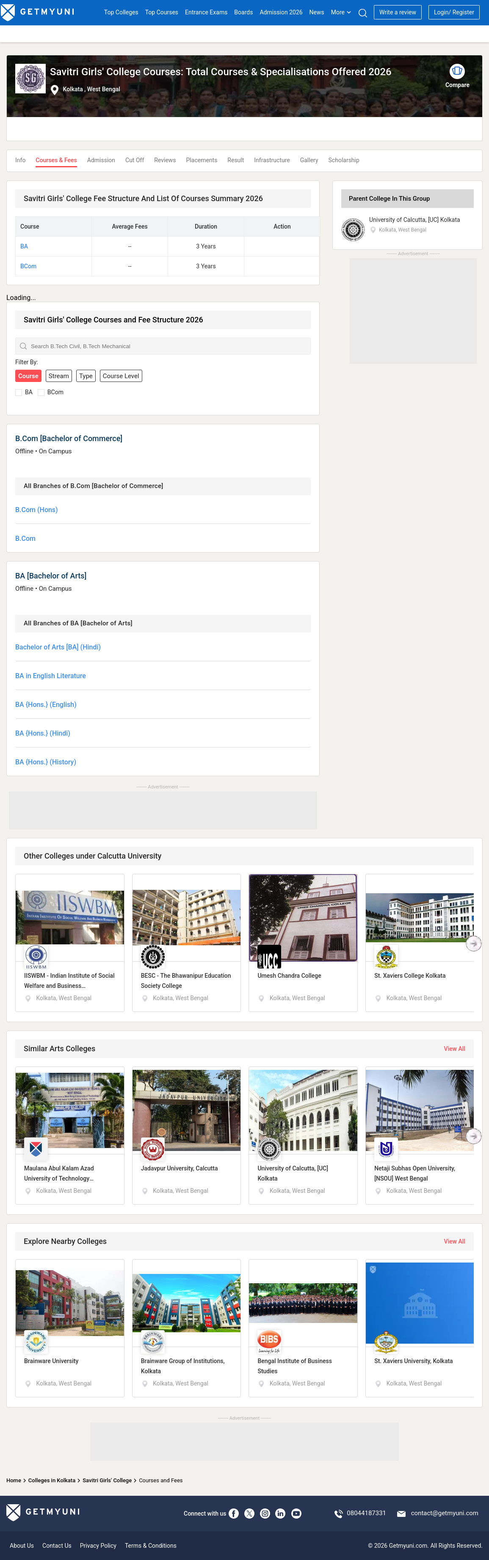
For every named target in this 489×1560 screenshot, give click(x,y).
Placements (202, 160)
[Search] (362, 13)
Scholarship (344, 160)
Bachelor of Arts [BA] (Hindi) (58, 647)
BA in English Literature (50, 676)
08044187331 (366, 1513)
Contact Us (57, 1545)
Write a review (397, 12)
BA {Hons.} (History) (45, 762)
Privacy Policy (98, 1545)
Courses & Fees (56, 160)
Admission (101, 160)
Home (13, 1480)
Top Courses (161, 12)
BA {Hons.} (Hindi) (42, 733)
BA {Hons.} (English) (46, 705)
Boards (243, 12)
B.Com (25, 539)
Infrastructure (272, 160)
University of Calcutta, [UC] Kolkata (414, 219)
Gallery (309, 160)
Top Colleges (121, 12)
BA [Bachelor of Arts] (50, 575)
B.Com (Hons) (36, 510)
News (316, 12)
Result (235, 160)
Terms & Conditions (151, 1545)
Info (20, 160)
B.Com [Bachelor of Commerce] (68, 438)
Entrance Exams (206, 12)
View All (454, 1048)
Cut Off (134, 160)
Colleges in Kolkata (51, 1480)
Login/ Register (454, 12)
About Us (22, 1545)
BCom (28, 266)
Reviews (165, 160)
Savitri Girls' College (107, 1480)
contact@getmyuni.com (444, 1513)
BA (24, 246)
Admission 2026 (281, 12)
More (341, 12)
